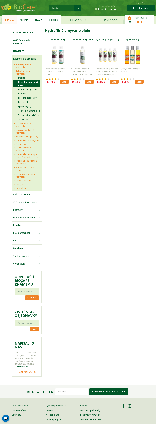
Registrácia (140, 3)
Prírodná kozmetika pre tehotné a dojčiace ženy (27, 155)
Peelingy (22, 93)
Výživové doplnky (22, 194)
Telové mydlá (24, 119)
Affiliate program (53, 419)
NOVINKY (18, 51)
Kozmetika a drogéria (24, 58)
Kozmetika (21, 188)
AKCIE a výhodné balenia (22, 42)
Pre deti (17, 225)
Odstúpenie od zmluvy (90, 419)
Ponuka (9, 20)
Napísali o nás (52, 414)
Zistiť (34, 329)
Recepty (24, 20)
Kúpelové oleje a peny (28, 89)
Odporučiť (32, 297)
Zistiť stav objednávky (26, 313)
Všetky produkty (22, 256)
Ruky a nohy (23, 102)
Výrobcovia (19, 263)
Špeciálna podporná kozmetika (25, 131)
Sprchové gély (24, 106)
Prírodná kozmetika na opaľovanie (26, 162)
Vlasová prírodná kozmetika (23, 125)
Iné (15, 240)
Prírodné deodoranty (27, 97)
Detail (64, 81)
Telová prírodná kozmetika (23, 72)
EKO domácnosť (21, 232)
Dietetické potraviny (24, 217)
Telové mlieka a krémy (28, 115)
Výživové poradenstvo (56, 405)
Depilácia (22, 77)
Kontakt (83, 405)
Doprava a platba (77, 20)
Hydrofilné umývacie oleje (28, 83)
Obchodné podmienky (90, 410)
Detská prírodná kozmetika (23, 149)
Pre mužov (21, 144)
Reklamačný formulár (90, 414)
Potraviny (18, 209)
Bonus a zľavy (109, 20)
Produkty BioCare (23, 32)
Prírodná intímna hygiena (27, 140)
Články (38, 20)
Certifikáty (16, 414)
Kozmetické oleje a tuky (27, 136)
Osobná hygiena (23, 180)
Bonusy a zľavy (19, 410)
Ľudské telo (19, 248)
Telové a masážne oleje (29, 110)
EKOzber (53, 20)
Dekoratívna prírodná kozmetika (25, 175)
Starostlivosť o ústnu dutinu (25, 169)
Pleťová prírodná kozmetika (23, 66)
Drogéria (20, 184)
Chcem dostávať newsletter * (108, 391)
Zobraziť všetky (27, 371)
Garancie (50, 410)
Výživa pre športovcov (25, 202)
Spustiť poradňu (107, 9)
